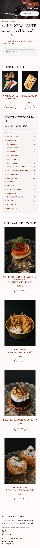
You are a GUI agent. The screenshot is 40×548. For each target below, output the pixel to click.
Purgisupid (11, 193)
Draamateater (13, 137)
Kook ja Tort (12, 178)
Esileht (7, 21)
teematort (11, 205)
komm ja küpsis (13, 174)
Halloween (14, 148)
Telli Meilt (32, 4)
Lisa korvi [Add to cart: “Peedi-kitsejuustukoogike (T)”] (20, 429)
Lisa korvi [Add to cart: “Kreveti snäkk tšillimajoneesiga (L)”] (20, 361)
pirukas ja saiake (14, 189)
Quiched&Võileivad (15, 197)
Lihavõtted (14, 155)
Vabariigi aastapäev (18, 167)
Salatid (10, 201)
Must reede (14, 159)
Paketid (10, 186)
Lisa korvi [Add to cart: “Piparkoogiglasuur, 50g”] (10, 107)
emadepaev (14, 144)
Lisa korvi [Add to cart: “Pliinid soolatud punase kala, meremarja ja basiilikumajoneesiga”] (20, 291)
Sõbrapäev (14, 163)
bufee (9, 133)
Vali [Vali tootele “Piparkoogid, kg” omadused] (29, 107)
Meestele (11, 182)
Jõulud (12, 152)
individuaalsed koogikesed (18, 171)
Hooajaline (12, 140)
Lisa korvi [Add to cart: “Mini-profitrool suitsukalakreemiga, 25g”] (20, 499)
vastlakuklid (12, 208)
